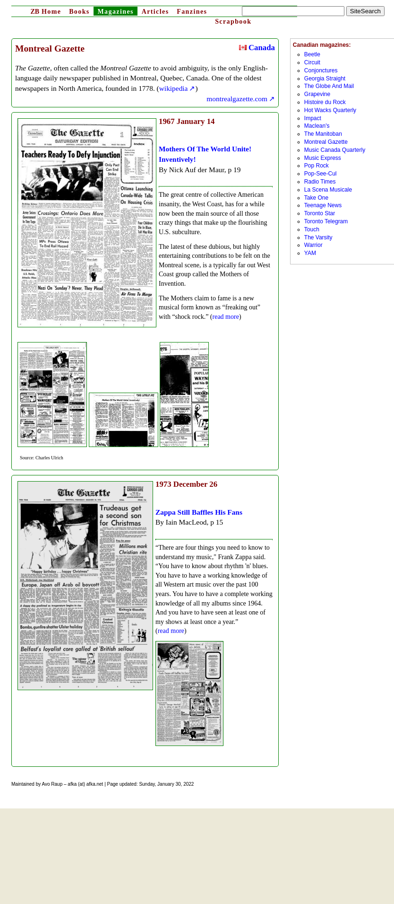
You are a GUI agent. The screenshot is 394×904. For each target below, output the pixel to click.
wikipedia (173, 88)
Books (79, 11)
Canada (257, 47)
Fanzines (192, 11)
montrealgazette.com (236, 99)
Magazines (115, 11)
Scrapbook (233, 21)
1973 (163, 484)
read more (226, 316)
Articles (155, 11)
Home (45, 11)
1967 (167, 121)
